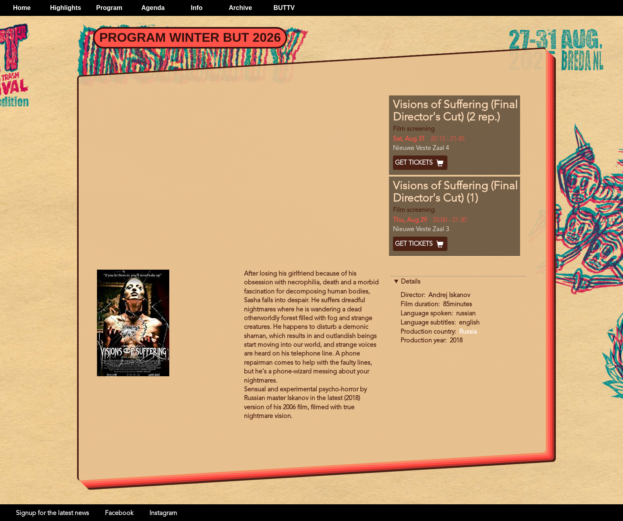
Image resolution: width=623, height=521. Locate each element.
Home (22, 7)
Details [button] (410, 282)
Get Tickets (420, 163)
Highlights (65, 7)
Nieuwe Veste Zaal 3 (421, 229)
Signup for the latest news (52, 513)
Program (109, 7)
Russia (468, 332)
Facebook (119, 513)
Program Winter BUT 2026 (190, 37)
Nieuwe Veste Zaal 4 (421, 148)
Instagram (163, 513)
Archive (240, 7)
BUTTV (283, 7)
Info (196, 7)
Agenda (153, 7)
